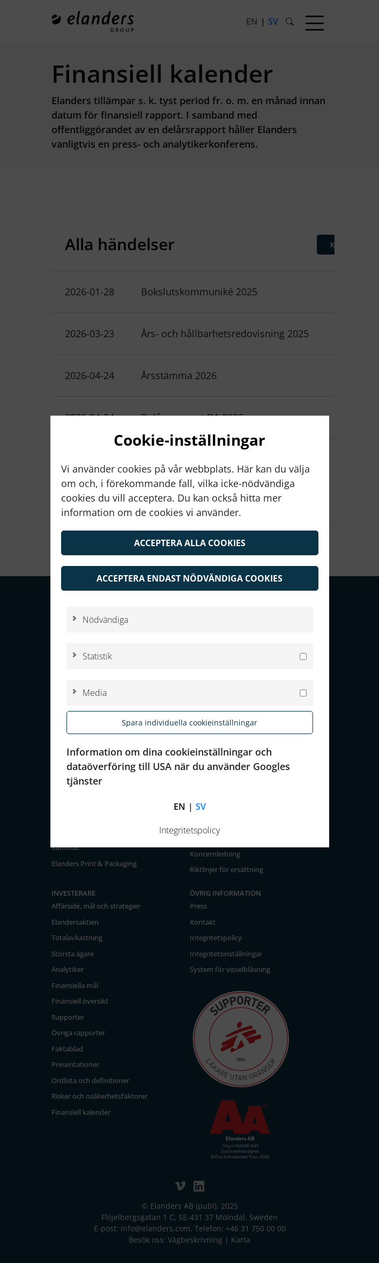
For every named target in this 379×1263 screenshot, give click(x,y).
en (179, 806)
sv (201, 806)
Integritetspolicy (189, 830)
